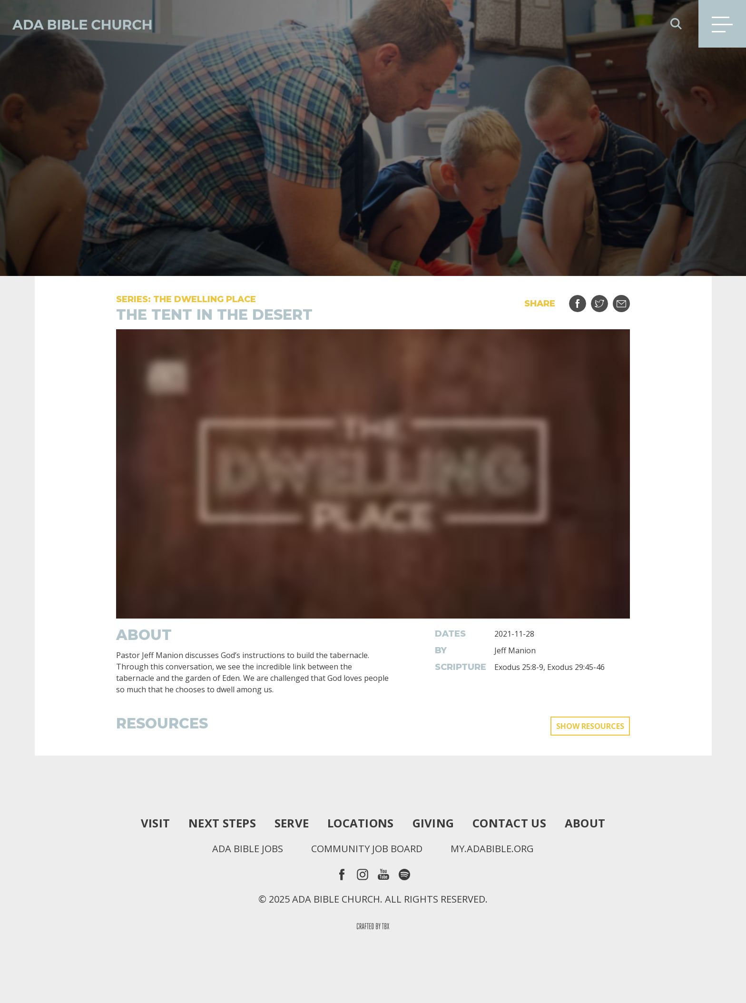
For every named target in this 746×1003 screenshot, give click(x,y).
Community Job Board (366, 849)
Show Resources (590, 726)
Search (676, 24)
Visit (155, 823)
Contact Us (509, 823)
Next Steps (222, 823)
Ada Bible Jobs (247, 849)
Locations (360, 823)
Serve (292, 823)
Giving (433, 823)
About (585, 823)
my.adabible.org (492, 849)
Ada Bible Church (76, 24)
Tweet (605, 300)
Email (627, 300)
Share (583, 300)
